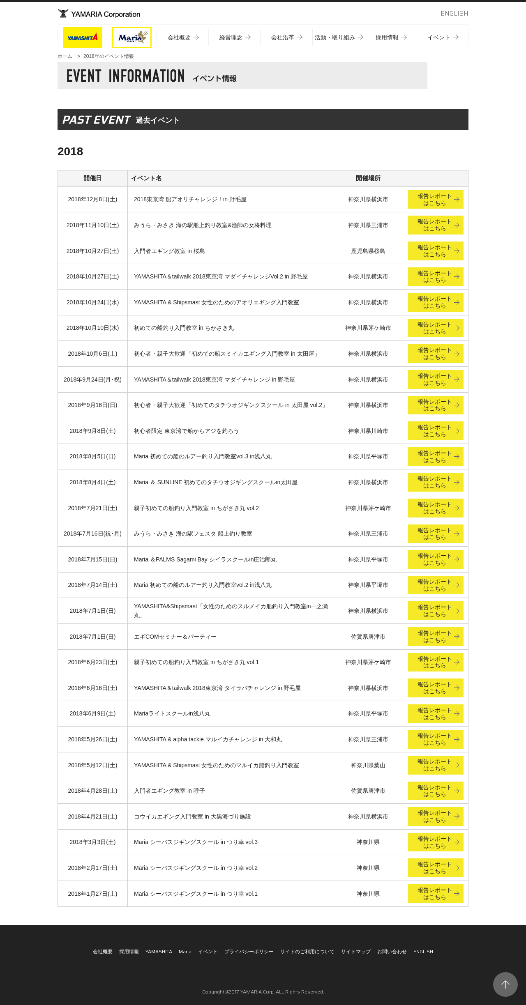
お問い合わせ (392, 951)
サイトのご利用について (307, 951)
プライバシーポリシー (249, 951)
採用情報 (129, 951)
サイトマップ (356, 951)
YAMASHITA (158, 951)
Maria (185, 951)
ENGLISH (454, 13)
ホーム (65, 56)
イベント (208, 951)
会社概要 (103, 951)
